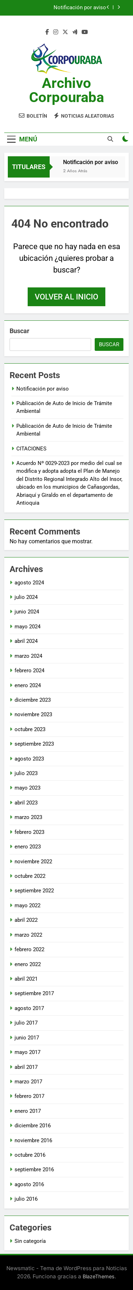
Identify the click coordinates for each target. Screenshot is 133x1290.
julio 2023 (26, 773)
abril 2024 (26, 641)
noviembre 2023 (33, 714)
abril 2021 (26, 979)
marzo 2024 (28, 656)
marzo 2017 (28, 1081)
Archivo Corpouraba (66, 90)
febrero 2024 (29, 670)
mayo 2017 (27, 1052)
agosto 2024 (29, 582)
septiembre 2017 (34, 993)
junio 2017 (27, 1037)
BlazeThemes (99, 1276)
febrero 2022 (29, 949)
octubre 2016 (30, 1155)
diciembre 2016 (33, 1125)
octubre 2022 (30, 876)
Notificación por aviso (80, 8)
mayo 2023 (27, 788)
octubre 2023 (30, 729)
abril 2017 (26, 1067)
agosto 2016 (29, 1184)
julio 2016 (26, 1199)
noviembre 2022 (33, 861)
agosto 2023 (29, 759)
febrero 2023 (29, 832)
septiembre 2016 (34, 1169)
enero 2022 (28, 964)
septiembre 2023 (34, 744)
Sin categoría (30, 1241)
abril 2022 (26, 920)
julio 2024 (26, 597)
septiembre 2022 (34, 890)
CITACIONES (31, 448)
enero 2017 (28, 1111)
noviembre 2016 (33, 1140)
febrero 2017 (29, 1096)
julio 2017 (26, 1023)
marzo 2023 (28, 817)
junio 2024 (27, 611)
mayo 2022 (27, 905)
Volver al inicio (66, 296)
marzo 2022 (28, 935)
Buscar (19, 331)
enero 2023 (28, 846)
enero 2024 (28, 685)
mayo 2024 (27, 626)
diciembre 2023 (33, 700)
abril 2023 (26, 803)
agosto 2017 (29, 1008)
